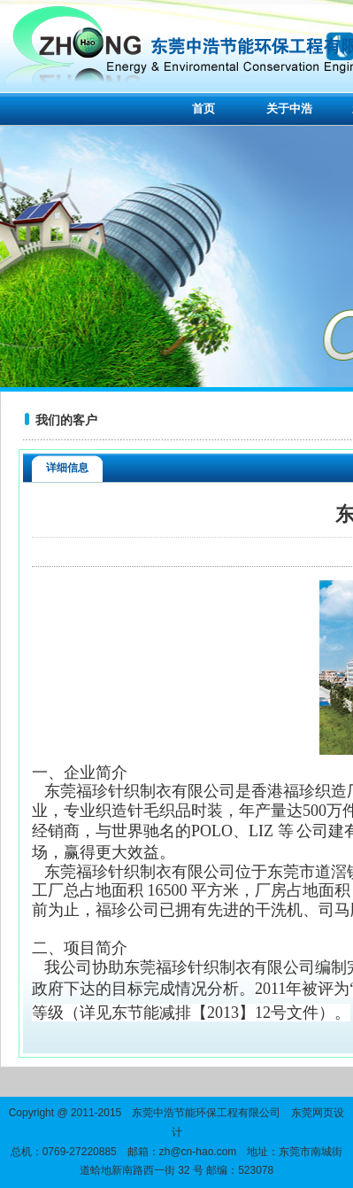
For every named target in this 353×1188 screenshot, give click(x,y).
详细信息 (67, 468)
